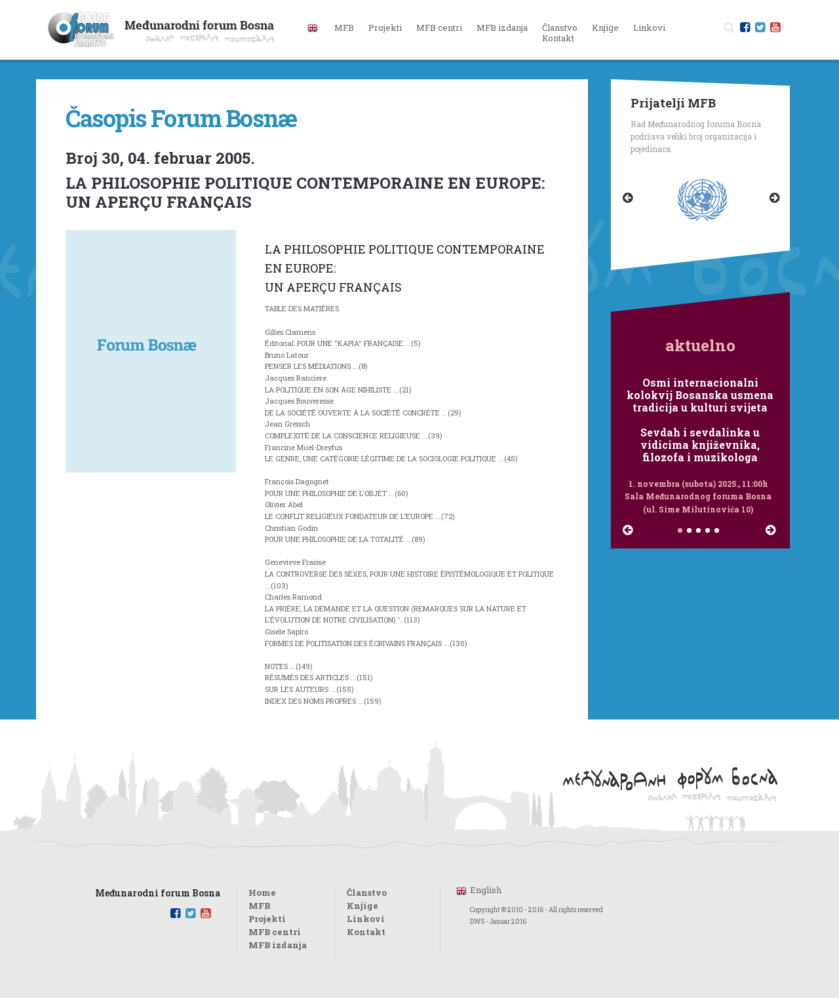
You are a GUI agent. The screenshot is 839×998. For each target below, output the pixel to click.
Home (262, 892)
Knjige (605, 27)
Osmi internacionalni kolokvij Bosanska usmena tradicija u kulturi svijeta (700, 395)
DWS (477, 921)
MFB (259, 906)
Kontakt (558, 38)
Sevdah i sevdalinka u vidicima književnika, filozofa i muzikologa (700, 445)
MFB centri (274, 932)
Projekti (267, 919)
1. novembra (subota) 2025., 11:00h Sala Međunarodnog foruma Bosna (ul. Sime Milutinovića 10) (698, 496)
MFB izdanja (277, 945)
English (485, 890)
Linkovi (649, 27)
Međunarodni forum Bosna (157, 893)
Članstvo (559, 27)
